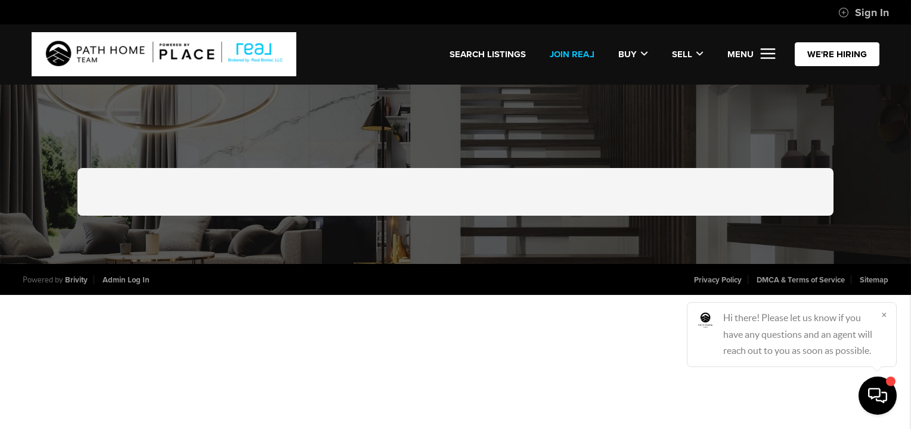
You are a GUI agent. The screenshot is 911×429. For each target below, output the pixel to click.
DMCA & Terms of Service (801, 280)
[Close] (884, 314)
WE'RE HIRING (837, 54)
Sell (688, 54)
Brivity (76, 280)
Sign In (863, 12)
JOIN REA (572, 54)
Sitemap (874, 280)
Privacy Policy (718, 280)
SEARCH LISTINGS (488, 54)
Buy (633, 54)
